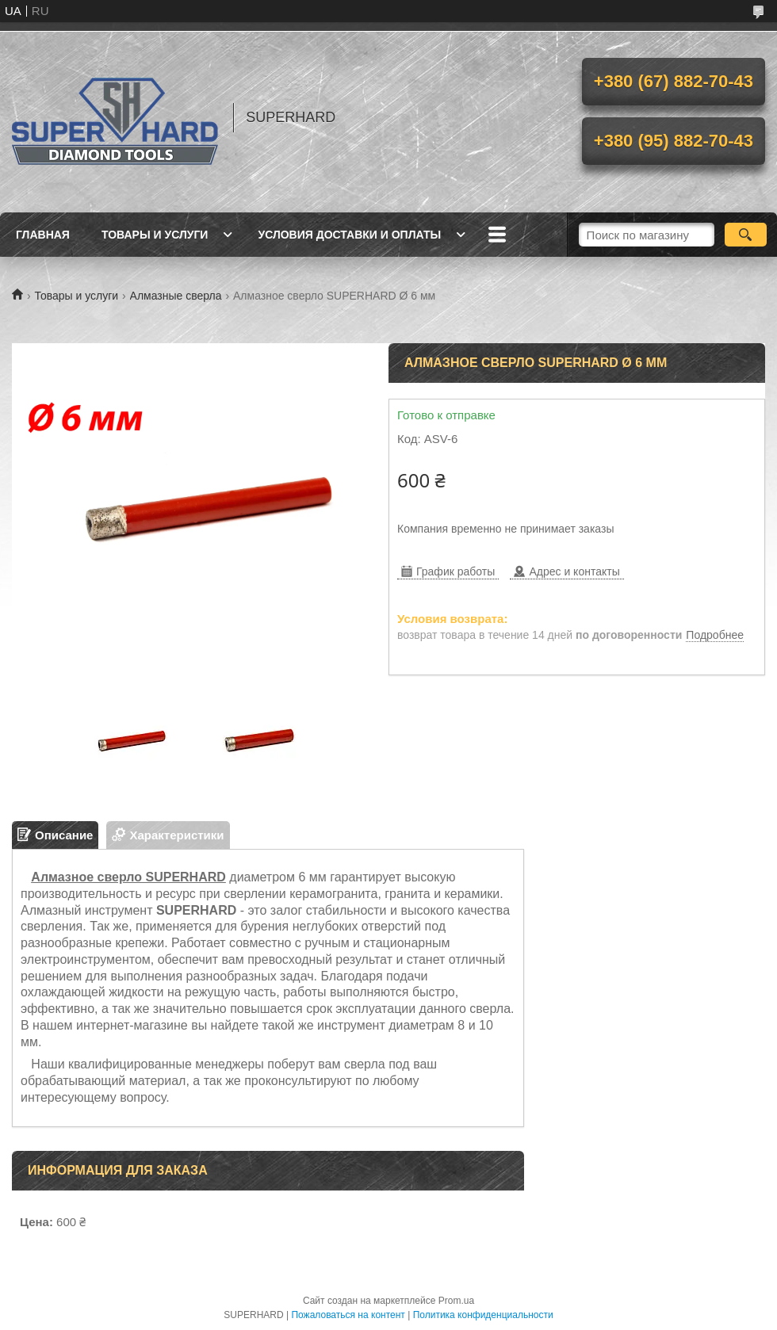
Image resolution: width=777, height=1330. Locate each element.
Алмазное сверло (86, 877)
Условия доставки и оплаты (349, 234)
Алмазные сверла (176, 295)
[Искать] (746, 235)
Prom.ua (456, 1300)
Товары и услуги (155, 234)
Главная (43, 234)
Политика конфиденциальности (483, 1314)
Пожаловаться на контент (347, 1314)
